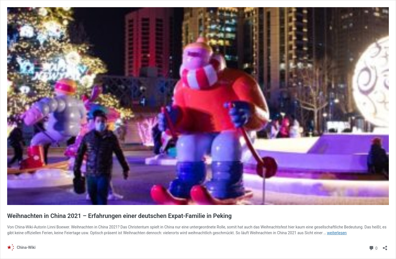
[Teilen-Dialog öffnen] (385, 246)
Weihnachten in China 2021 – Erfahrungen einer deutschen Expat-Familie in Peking (119, 215)
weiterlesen (336, 233)
